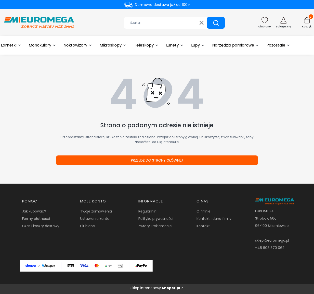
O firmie (203, 211)
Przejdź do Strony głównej (157, 160)
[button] (216, 23)
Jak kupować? (34, 211)
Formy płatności (36, 218)
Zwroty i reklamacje (155, 225)
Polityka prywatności (155, 218)
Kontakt (203, 225)
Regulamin (147, 211)
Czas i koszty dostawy (40, 225)
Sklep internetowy (155, 287)
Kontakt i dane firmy (213, 218)
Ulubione (87, 225)
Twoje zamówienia (96, 211)
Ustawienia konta (94, 218)
